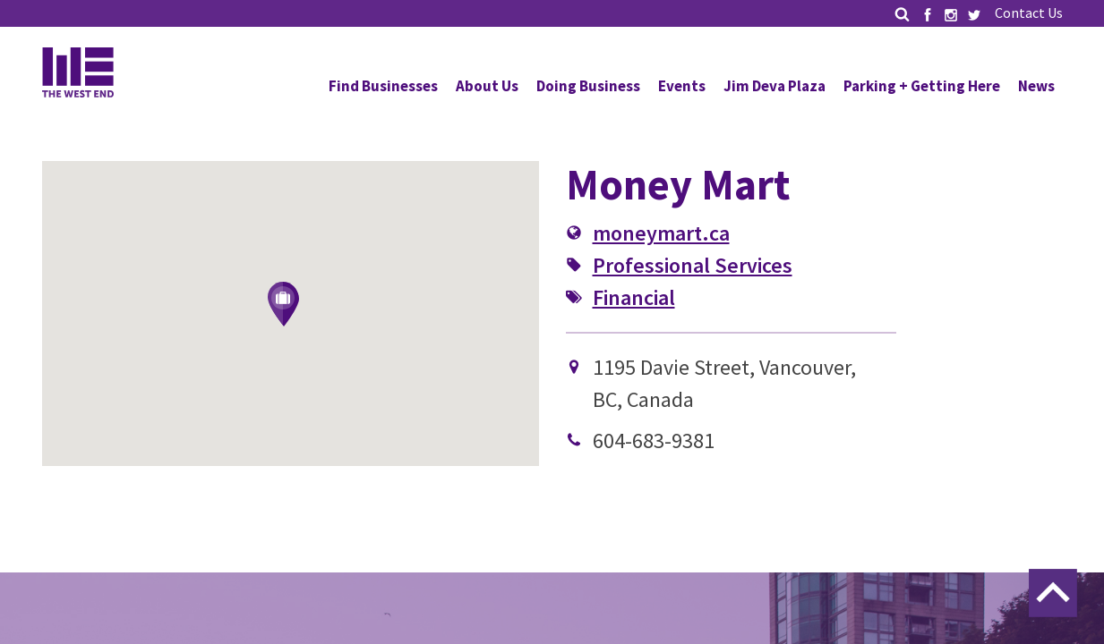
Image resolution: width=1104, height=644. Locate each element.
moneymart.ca (661, 233)
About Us (487, 86)
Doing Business (588, 86)
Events (682, 86)
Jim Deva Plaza (774, 86)
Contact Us (1029, 12)
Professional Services (692, 265)
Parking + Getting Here (921, 86)
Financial (634, 297)
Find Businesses (383, 86)
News (1036, 86)
